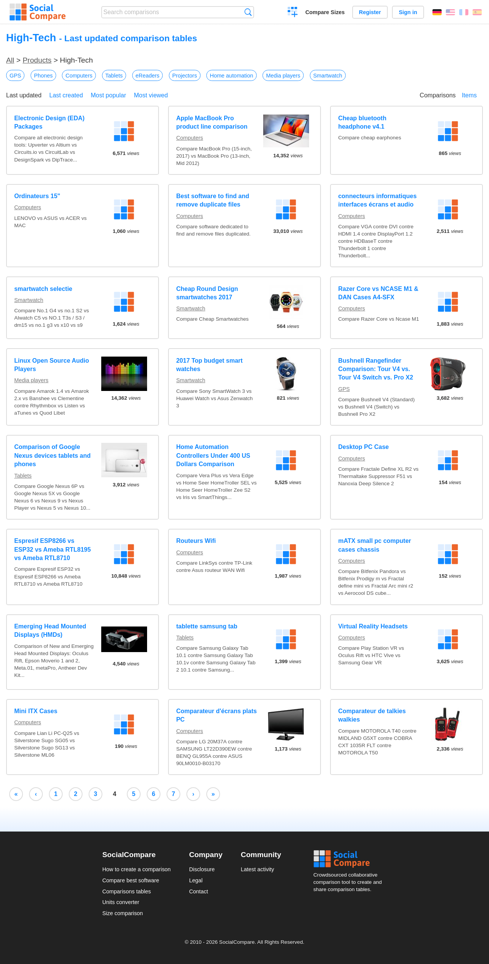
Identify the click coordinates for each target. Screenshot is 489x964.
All (10, 60)
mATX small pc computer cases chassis (374, 545)
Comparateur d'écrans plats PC (216, 715)
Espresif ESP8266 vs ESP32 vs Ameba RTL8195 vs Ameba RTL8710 (52, 549)
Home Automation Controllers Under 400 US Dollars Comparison (213, 455)
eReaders (147, 76)
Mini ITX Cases (35, 711)
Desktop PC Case (363, 447)
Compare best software (130, 880)
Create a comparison (293, 13)
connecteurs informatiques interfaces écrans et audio (377, 200)
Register (370, 12)
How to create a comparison (136, 869)
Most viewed (151, 95)
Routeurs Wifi (196, 541)
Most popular (108, 95)
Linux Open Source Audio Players (51, 364)
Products (37, 60)
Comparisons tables (126, 891)
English (450, 12)
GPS (15, 76)
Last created (66, 95)
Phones (43, 76)
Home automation (231, 76)
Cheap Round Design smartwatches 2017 (207, 293)
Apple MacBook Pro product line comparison (212, 122)
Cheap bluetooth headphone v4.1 (362, 122)
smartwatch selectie (43, 289)
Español (477, 12)
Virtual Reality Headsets (373, 626)
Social (350, 859)
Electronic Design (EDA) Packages (49, 122)
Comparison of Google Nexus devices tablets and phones (52, 455)
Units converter (120, 902)
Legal (195, 880)
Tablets (114, 76)
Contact (198, 891)
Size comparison (122, 913)
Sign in (408, 12)
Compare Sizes (325, 12)
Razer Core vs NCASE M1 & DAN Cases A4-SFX (378, 293)
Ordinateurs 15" (37, 196)
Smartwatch (327, 76)
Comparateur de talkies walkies (372, 715)
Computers (78, 76)
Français (463, 12)
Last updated (24, 95)
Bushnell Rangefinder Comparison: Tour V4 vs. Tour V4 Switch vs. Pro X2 (375, 369)
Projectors (184, 76)
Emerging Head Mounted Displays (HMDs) (50, 630)
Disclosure (202, 869)
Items (469, 95)
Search (248, 12)
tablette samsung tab (206, 626)
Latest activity (257, 869)
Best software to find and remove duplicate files (212, 200)
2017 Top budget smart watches (209, 364)
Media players (283, 76)
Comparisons (438, 95)
